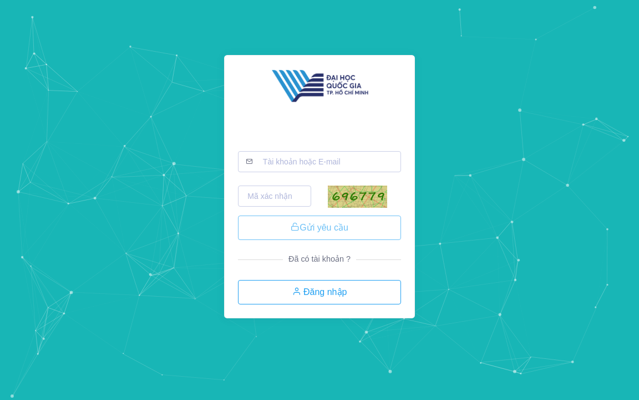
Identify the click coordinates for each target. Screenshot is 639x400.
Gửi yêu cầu (319, 227)
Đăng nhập (319, 292)
